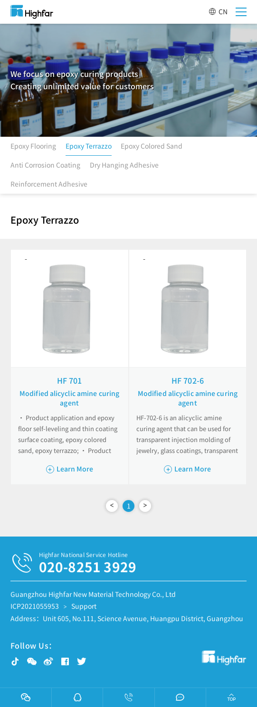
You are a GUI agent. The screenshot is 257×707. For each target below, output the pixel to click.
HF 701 (69, 380)
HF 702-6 (187, 380)
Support (83, 609)
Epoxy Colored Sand (151, 148)
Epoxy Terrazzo (89, 148)
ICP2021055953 (34, 609)
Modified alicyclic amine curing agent (69, 397)
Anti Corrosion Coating (45, 167)
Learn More (69, 468)
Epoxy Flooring (33, 148)
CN (218, 11)
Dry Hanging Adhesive (124, 167)
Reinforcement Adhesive (48, 186)
